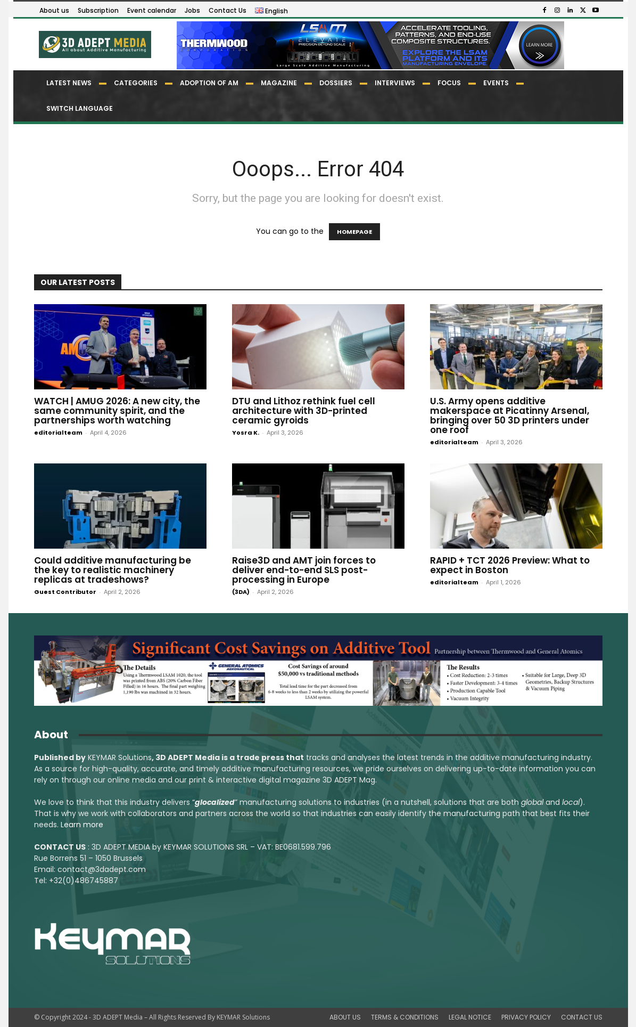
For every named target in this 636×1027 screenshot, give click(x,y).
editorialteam (58, 432)
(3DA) (241, 592)
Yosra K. (245, 432)
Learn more (82, 824)
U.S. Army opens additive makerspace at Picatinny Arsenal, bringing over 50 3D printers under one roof (509, 415)
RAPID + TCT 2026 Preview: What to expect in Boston (510, 565)
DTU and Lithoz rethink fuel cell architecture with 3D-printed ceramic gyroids (303, 411)
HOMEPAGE (354, 231)
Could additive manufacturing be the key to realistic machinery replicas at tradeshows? (112, 570)
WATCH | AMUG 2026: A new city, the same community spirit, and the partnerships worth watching (117, 411)
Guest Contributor (65, 592)
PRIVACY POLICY (526, 1017)
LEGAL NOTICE (470, 1017)
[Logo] (94, 44)
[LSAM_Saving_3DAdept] (318, 670)
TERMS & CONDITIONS (405, 1017)
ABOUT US (345, 1017)
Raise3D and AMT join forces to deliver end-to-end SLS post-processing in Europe (304, 570)
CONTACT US (581, 1017)
